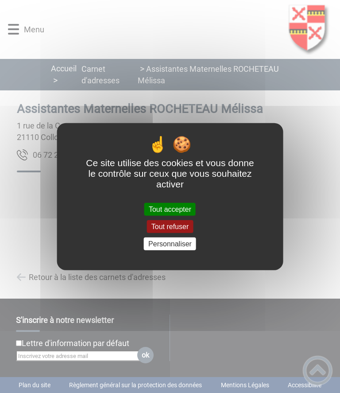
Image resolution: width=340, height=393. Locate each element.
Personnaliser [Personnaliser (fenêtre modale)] (170, 244)
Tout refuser (170, 226)
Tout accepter (170, 209)
